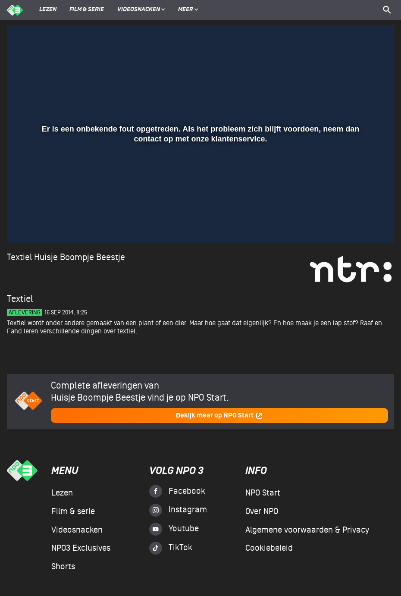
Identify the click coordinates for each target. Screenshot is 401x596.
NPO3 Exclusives (80, 548)
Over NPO (261, 511)
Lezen (47, 9)
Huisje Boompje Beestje (79, 257)
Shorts (63, 566)
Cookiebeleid (269, 548)
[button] (24, 223)
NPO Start (262, 493)
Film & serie (86, 9)
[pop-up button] (359, 223)
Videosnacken (138, 9)
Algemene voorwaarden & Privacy (307, 530)
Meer (188, 9)
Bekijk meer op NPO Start (219, 415)
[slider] (199, 206)
